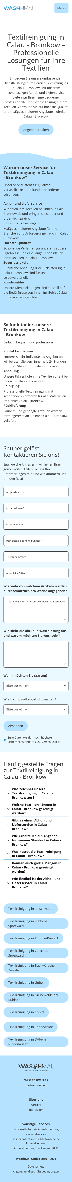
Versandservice (36, 1134)
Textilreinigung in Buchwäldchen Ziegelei (32, 967)
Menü (61, 8)
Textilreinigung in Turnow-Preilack (33, 938)
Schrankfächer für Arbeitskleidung (36, 1129)
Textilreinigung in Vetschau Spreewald (28, 953)
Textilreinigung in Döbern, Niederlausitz (27, 1041)
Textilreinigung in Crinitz (26, 1012)
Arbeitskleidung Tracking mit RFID (36, 1148)
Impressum (36, 1110)
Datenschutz (36, 1166)
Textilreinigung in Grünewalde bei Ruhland (33, 997)
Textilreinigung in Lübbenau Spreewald (29, 923)
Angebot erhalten (36, 130)
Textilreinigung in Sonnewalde (30, 1027)
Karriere (36, 1105)
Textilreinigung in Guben (26, 982)
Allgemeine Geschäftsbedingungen (36, 1171)
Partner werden (36, 1085)
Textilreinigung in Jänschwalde (30, 908)
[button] (36, 793)
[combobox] (36, 686)
